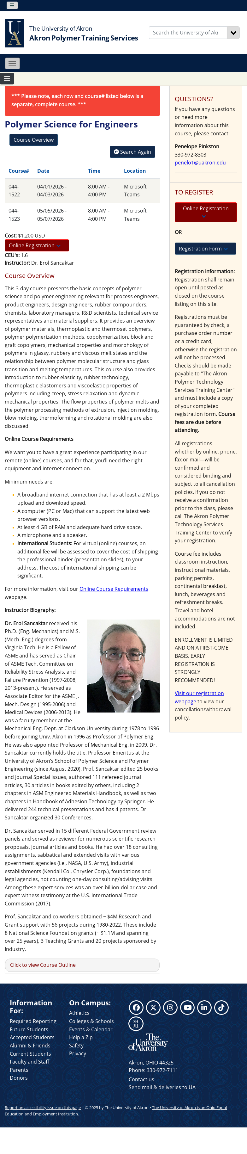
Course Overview (34, 139)
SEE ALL (135, 1023)
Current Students (30, 1053)
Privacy (77, 1053)
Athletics (79, 1012)
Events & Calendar (91, 1029)
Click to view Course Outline (43, 964)
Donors (19, 1077)
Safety (76, 1045)
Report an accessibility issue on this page (43, 1107)
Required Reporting (33, 1021)
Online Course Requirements (113, 588)
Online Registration (35, 245)
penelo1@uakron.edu (200, 162)
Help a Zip (81, 1037)
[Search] (233, 32)
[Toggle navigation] (12, 5)
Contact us (141, 1079)
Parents (19, 1069)
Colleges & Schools (91, 1021)
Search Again (132, 151)
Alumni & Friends (30, 1045)
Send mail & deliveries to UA (162, 1087)
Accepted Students (32, 1037)
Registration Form (203, 248)
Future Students (29, 1029)
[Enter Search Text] (188, 32)
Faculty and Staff (29, 1061)
